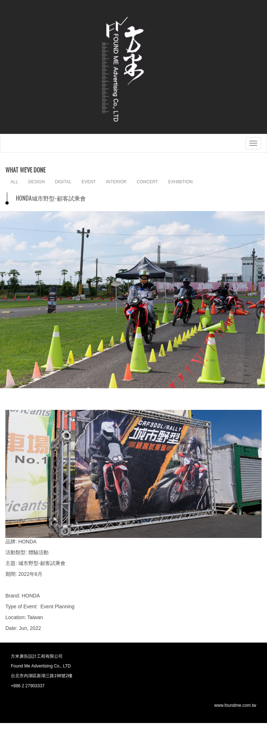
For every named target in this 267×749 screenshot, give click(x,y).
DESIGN (36, 181)
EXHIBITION (180, 181)
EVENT (88, 181)
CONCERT (147, 181)
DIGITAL (63, 181)
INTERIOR (116, 181)
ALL (14, 181)
